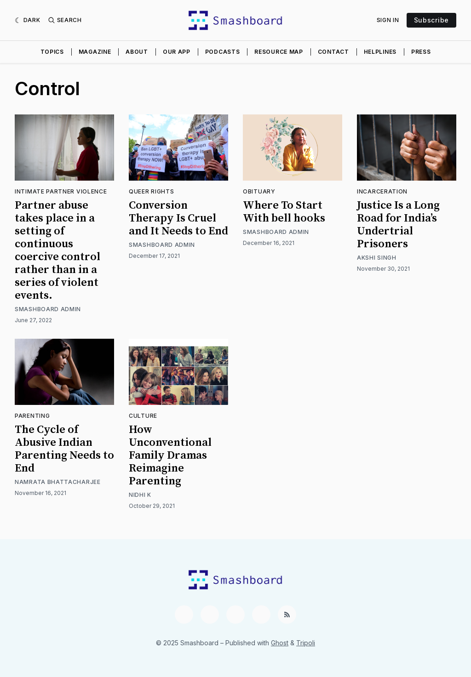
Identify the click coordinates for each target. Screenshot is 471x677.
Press (421, 51)
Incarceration (382, 191)
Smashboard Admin (48, 309)
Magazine (95, 51)
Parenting (32, 415)
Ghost (279, 643)
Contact (333, 51)
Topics (52, 51)
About (137, 51)
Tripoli (305, 643)
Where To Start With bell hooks (284, 212)
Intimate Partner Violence (61, 191)
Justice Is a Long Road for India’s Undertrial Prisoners (398, 225)
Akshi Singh (376, 257)
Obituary (259, 191)
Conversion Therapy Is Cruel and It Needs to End (178, 218)
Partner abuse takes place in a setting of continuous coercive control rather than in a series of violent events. (57, 250)
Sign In (388, 20)
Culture (143, 415)
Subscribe (431, 20)
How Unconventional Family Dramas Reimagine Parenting (170, 455)
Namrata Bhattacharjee (58, 481)
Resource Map (278, 51)
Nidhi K (140, 494)
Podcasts (222, 51)
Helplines (380, 51)
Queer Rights (151, 191)
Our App (176, 51)
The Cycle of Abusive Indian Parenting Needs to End (64, 449)
